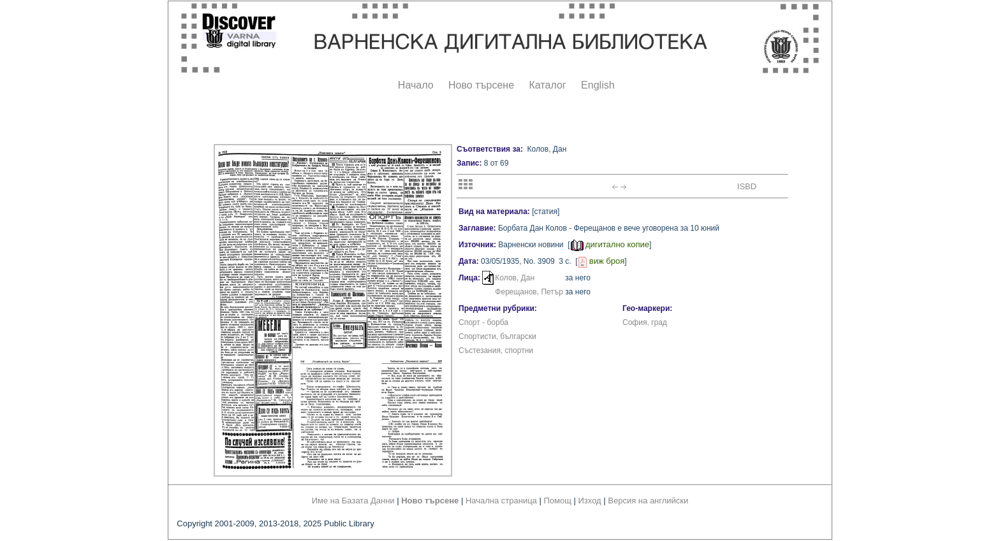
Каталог (547, 85)
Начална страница (501, 500)
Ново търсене (481, 85)
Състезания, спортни (496, 350)
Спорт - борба (483, 322)
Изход (589, 500)
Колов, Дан (514, 277)
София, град (644, 322)
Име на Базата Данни (353, 500)
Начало (416, 85)
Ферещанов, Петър (529, 291)
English (597, 85)
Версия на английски (648, 500)
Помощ (557, 500)
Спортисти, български (497, 336)
